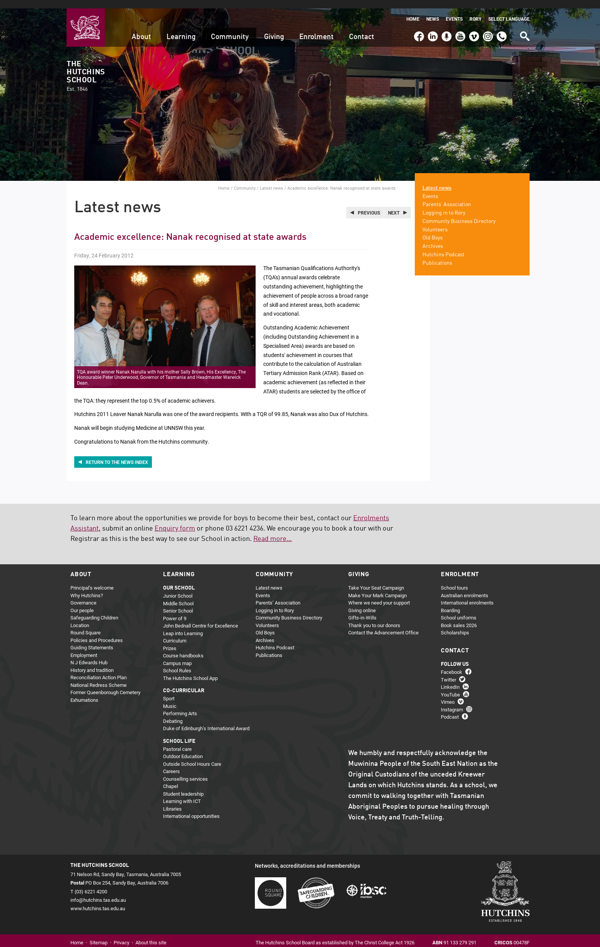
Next (393, 204)
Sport (168, 690)
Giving (274, 28)
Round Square (85, 624)
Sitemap (99, 934)
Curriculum (174, 632)
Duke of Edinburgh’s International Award (206, 720)
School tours (454, 579)
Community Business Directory (459, 213)
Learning (181, 28)
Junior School (177, 587)
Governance (83, 594)
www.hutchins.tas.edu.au (97, 899)
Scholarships (455, 624)
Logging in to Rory (443, 204)
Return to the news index (117, 454)
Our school (179, 580)
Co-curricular (183, 682)
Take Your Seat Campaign (376, 579)
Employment (83, 646)
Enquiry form (175, 520)
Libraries (172, 800)
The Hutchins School (86, 68)
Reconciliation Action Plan (98, 669)
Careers (171, 763)
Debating (173, 712)
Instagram (488, 24)
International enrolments (467, 594)
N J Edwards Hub (89, 654)
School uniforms (458, 609)
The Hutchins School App (190, 669)
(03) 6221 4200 (502, 24)
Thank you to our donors (374, 616)
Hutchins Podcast (443, 246)
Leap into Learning (183, 624)
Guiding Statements (91, 639)
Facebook (418, 24)
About (141, 28)
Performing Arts (180, 705)
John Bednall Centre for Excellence (200, 617)
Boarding (450, 601)
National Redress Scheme (98, 676)
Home (412, 10)
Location (79, 616)
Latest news (271, 179)
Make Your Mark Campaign (377, 586)
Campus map (177, 654)
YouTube (459, 24)
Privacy (121, 934)
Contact (361, 28)
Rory (475, 10)
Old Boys (432, 230)
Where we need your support (379, 594)
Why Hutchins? (86, 586)
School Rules (177, 662)
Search (524, 25)
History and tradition (92, 661)
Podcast (446, 24)
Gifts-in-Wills (362, 609)
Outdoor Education (183, 748)
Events (454, 10)
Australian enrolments (464, 586)
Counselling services (185, 770)
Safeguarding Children (94, 609)
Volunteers (435, 221)
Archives (432, 238)
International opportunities (191, 807)
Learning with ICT (182, 793)
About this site (150, 934)
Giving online (362, 601)
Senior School (178, 602)
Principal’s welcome (92, 579)
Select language (509, 10)
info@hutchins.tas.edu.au (98, 891)
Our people (82, 601)
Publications (437, 254)
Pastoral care (177, 740)
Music (169, 697)
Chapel (170, 778)
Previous (369, 204)
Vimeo (472, 24)
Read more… (272, 531)
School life (179, 733)
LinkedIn (432, 24)
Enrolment (316, 28)
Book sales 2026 (459, 616)
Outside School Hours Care (192, 755)
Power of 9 (174, 609)
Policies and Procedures (96, 631)
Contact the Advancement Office (383, 624)
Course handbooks (183, 647)
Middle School (178, 594)
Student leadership (183, 785)
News (432, 10)
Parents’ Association (446, 196)
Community (230, 28)
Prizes (169, 639)
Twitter (448, 671)
